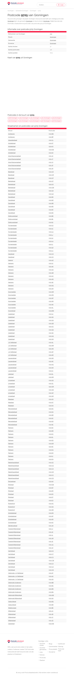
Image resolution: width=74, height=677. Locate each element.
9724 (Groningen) (23, 118)
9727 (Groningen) (45, 121)
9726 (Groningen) (12, 118)
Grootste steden (42, 644)
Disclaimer (52, 652)
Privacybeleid (53, 649)
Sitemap (60, 646)
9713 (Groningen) (34, 121)
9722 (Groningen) (12, 121)
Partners (42, 655)
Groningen (11, 10)
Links (41, 652)
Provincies (43, 657)
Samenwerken (53, 646)
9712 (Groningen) (23, 121)
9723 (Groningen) (56, 118)
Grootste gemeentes (43, 648)
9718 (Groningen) (56, 121)
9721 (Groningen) (45, 118)
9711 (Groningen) (34, 118)
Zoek (60, 5)
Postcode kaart (61, 650)
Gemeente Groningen (22, 10)
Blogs (50, 644)
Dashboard (61, 644)
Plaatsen (42, 660)
